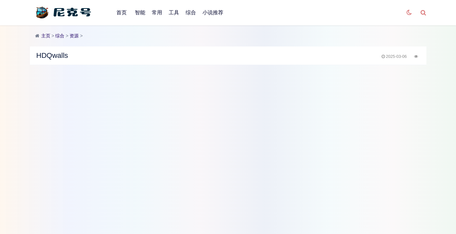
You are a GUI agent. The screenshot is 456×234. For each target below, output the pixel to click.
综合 (191, 12)
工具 (174, 12)
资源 (74, 35)
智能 (140, 12)
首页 (121, 12)
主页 (45, 35)
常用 (157, 12)
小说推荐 (212, 12)
